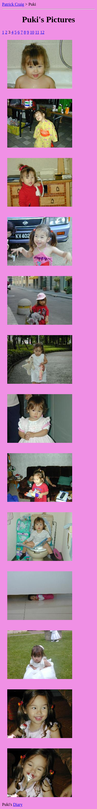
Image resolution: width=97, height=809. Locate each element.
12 (42, 32)
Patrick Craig (13, 4)
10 (32, 32)
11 (37, 32)
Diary (17, 804)
